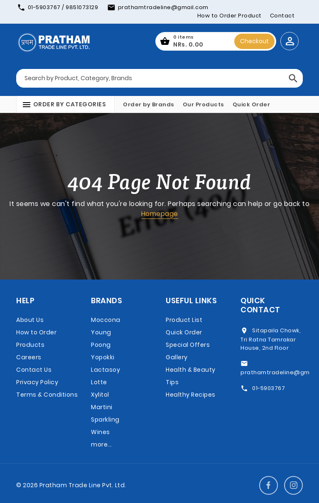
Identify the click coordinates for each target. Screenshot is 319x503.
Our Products (203, 104)
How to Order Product (229, 16)
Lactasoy (105, 370)
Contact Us (34, 370)
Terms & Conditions (47, 394)
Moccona (105, 320)
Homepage (159, 213)
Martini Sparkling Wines (105, 419)
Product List (184, 320)
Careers (29, 357)
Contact (282, 16)
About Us (30, 320)
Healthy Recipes (191, 394)
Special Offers (188, 345)
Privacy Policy (37, 382)
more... (101, 444)
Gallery (177, 357)
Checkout (254, 41)
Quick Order (251, 104)
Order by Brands (148, 104)
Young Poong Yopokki (103, 344)
